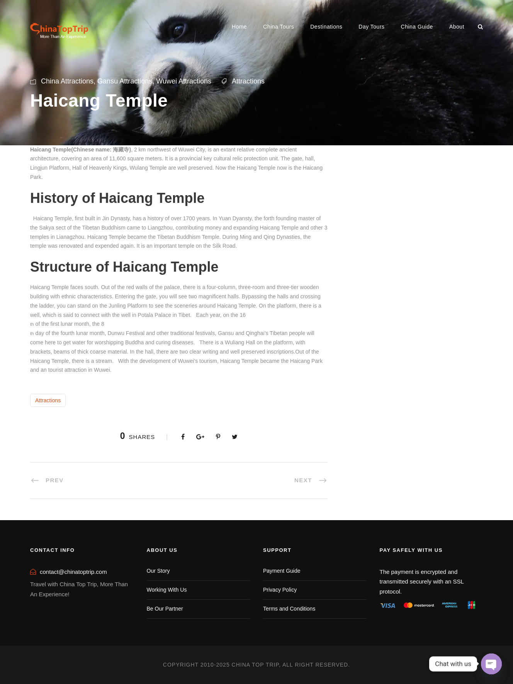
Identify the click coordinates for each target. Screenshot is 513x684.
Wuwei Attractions (183, 81)
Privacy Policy (280, 590)
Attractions (248, 81)
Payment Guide (282, 571)
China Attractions (67, 81)
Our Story (158, 571)
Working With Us (167, 590)
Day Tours (371, 27)
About (456, 27)
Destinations (326, 27)
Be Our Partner (165, 609)
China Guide (417, 27)
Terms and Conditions (289, 609)
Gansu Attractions (124, 81)
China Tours (278, 27)
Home (239, 27)
